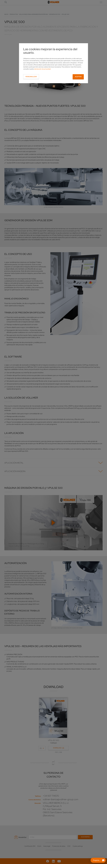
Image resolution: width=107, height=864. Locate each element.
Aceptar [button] (78, 77)
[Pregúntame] (103, 860)
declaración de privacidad (42, 69)
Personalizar (31, 77)
